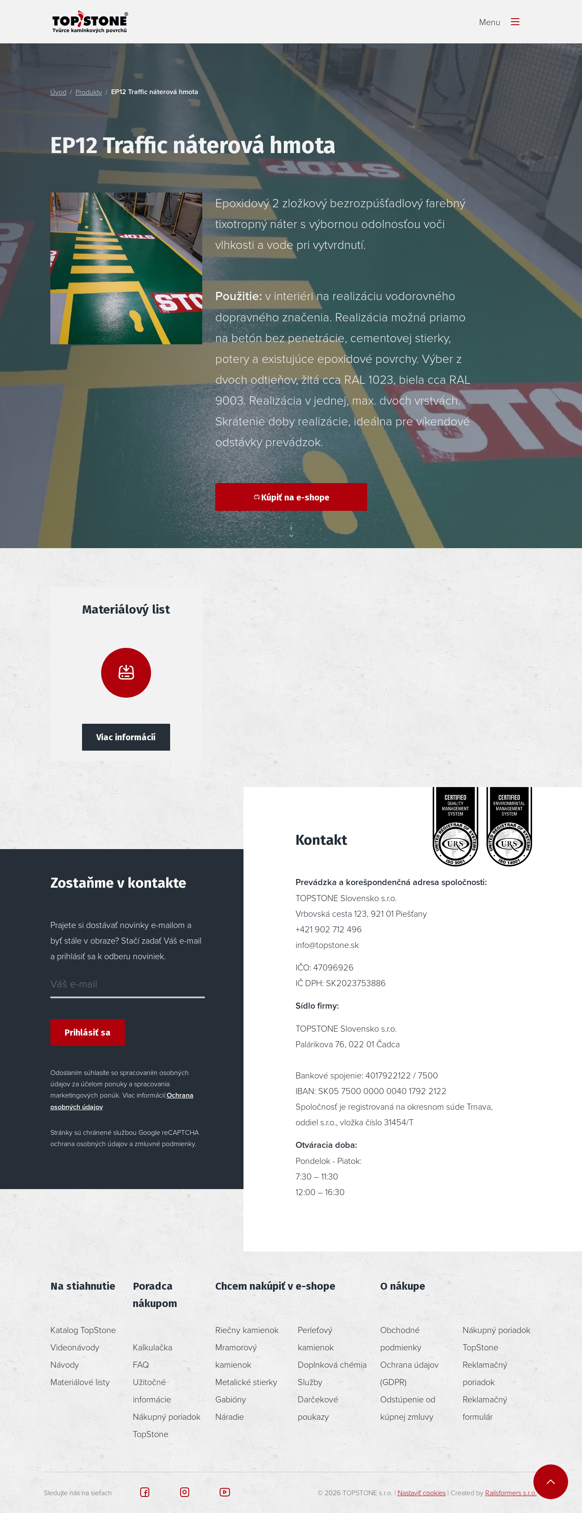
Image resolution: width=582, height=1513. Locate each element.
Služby (310, 1382)
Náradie (229, 1416)
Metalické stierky (246, 1382)
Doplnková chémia (332, 1364)
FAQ (141, 1364)
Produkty (89, 92)
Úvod (58, 92)
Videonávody (74, 1347)
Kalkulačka (152, 1347)
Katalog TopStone (83, 1329)
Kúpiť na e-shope (291, 497)
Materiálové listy (80, 1382)
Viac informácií (126, 737)
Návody (64, 1364)
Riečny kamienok (247, 1329)
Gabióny (230, 1399)
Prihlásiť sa (88, 1032)
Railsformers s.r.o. (511, 1492)
